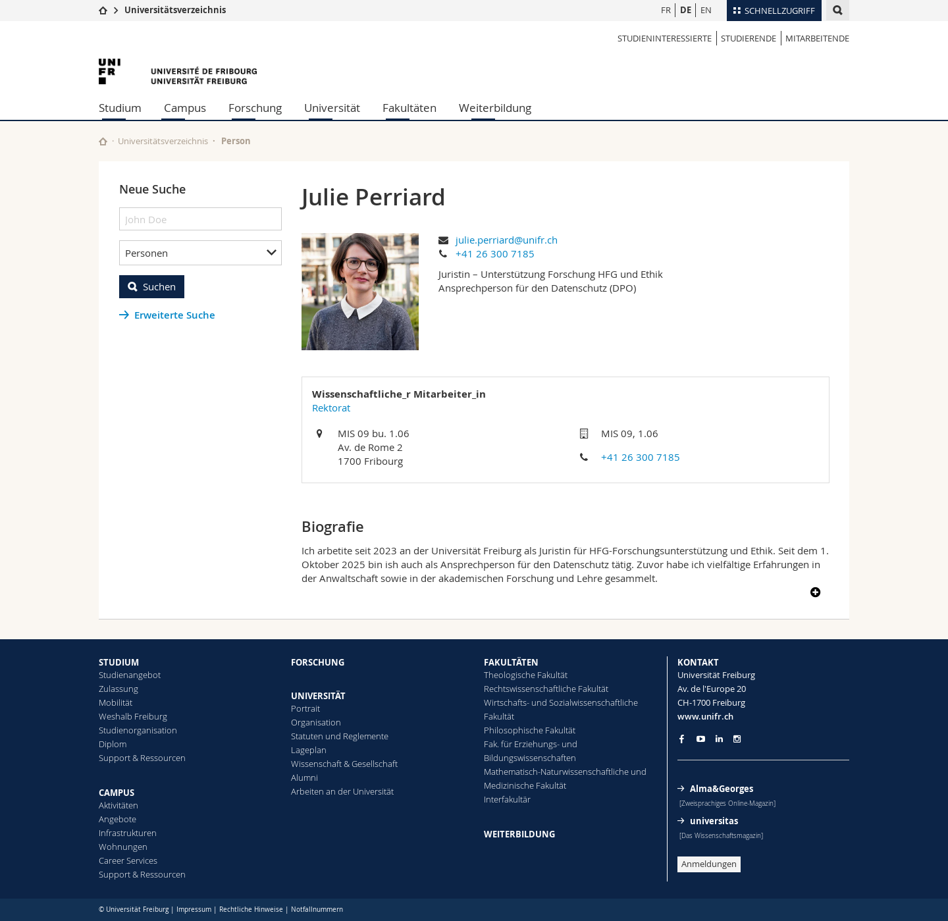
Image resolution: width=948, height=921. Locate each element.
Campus (185, 107)
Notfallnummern (317, 909)
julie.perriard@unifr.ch (507, 239)
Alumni (304, 777)
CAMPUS (116, 793)
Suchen (159, 286)
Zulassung (118, 689)
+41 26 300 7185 (495, 253)
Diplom (112, 744)
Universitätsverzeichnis (175, 10)
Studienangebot (130, 675)
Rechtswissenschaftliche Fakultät (546, 689)
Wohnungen (123, 847)
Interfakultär (507, 799)
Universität (332, 107)
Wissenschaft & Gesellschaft (344, 764)
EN (706, 10)
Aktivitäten (118, 805)
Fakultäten (409, 107)
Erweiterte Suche (174, 315)
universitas (714, 821)
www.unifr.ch (705, 716)
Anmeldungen (709, 864)
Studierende (748, 38)
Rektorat (331, 407)
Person (236, 141)
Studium (120, 107)
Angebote (117, 819)
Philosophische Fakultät (529, 730)
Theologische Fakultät (525, 675)
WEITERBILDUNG (519, 834)
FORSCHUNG (317, 662)
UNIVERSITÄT (318, 696)
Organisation (316, 722)
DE (685, 10)
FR (666, 10)
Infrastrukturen (128, 833)
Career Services (128, 860)
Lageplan (309, 750)
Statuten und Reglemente (339, 736)
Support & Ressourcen (142, 758)
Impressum (193, 909)
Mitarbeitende (817, 38)
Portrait (305, 708)
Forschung (255, 107)
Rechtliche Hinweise (251, 909)
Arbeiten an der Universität (342, 791)
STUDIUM (119, 662)
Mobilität (115, 702)
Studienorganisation (138, 730)
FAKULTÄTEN (511, 662)
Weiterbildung (495, 107)
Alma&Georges (721, 789)
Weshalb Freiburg (133, 716)
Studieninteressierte (665, 38)
